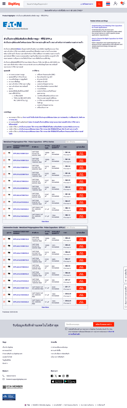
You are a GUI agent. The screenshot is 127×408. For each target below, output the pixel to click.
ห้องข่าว (5, 363)
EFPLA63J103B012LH (21, 246)
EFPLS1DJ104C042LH (21, 209)
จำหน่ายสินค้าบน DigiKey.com (12, 354)
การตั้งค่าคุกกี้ (101, 405)
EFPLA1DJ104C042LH (21, 302)
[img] (14, 4)
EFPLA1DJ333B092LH (21, 274)
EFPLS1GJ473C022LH (21, 202)
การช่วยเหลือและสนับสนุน (59, 347)
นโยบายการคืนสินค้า (57, 357)
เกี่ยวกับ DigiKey (7, 347)
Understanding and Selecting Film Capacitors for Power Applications (107, 26)
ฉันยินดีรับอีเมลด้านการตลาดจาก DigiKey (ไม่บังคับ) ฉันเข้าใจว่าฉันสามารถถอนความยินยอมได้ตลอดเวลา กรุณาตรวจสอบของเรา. (91, 331)
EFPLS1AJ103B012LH (21, 160)
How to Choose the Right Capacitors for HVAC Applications (107, 39)
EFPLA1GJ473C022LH (21, 281)
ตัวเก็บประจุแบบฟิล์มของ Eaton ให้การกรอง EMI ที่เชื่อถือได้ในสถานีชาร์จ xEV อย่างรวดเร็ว (48, 129)
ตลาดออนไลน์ (7, 350)
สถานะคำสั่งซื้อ (56, 350)
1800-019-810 (9, 376)
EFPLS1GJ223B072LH (21, 174)
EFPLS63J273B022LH (20, 181)
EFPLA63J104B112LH (21, 288)
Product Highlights (8, 16)
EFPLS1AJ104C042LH (21, 216)
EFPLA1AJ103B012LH (21, 239)
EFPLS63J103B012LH (20, 153)
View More (45, 221)
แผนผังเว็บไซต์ (7, 357)
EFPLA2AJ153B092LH (21, 253)
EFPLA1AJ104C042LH (21, 295)
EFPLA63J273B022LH (21, 267)
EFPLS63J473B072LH (20, 195)
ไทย (27, 405)
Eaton (19, 49)
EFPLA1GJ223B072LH (21, 260)
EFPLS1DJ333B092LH (21, 188)
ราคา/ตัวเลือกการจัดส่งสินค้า (60, 354)
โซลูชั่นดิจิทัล (6, 360)
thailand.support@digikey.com (14, 379)
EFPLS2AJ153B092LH (21, 167)
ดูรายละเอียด (81, 153)
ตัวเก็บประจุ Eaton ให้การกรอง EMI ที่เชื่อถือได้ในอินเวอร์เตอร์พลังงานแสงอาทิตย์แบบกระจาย (49, 127)
